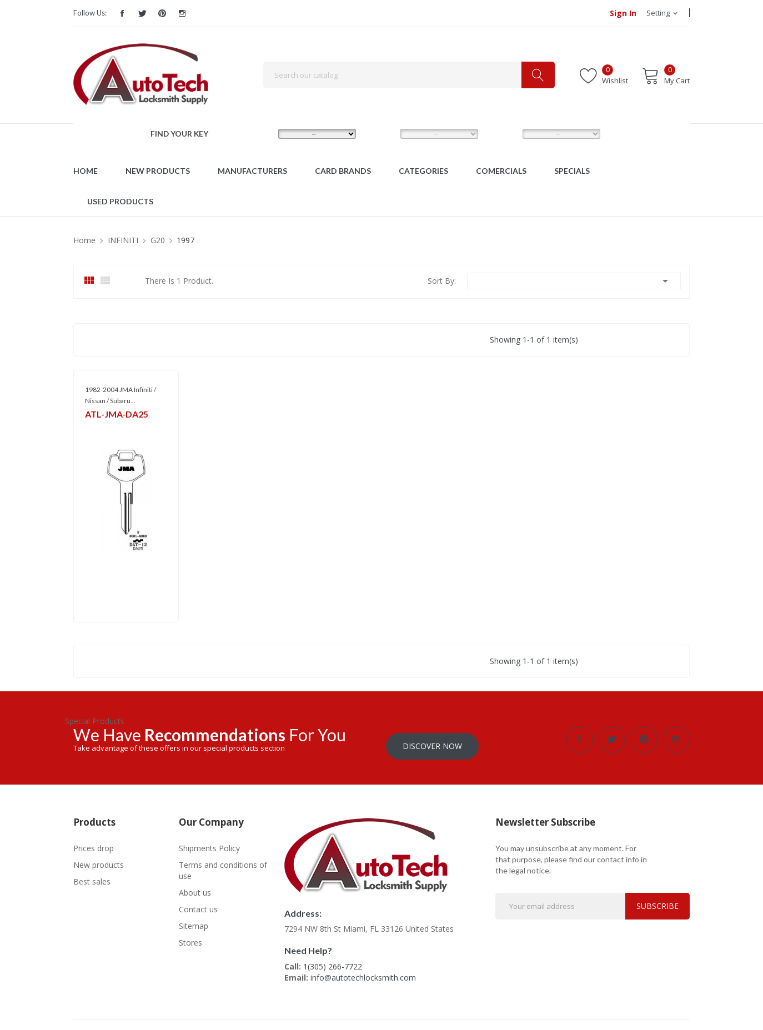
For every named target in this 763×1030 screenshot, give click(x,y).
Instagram (182, 13)
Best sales (92, 875)
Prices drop (93, 841)
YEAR (502, 133)
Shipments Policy (209, 841)
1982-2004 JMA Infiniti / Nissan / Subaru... (120, 395)
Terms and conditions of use (223, 864)
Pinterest (162, 13)
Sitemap (193, 919)
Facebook (122, 13)
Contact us (198, 902)
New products (98, 858)
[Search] (409, 75)
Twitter (142, 13)
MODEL (384, 133)
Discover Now (432, 739)
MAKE (258, 133)
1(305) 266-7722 (332, 959)
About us (195, 886)
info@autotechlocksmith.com (363, 971)
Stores (190, 936)
